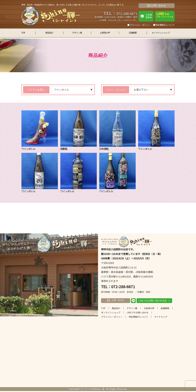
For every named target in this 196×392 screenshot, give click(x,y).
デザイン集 (77, 32)
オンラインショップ (160, 32)
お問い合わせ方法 (164, 14)
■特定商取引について (164, 24)
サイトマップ (160, 318)
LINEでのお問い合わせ (138, 313)
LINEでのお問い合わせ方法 (152, 301)
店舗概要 (133, 32)
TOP (25, 32)
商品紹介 (49, 32)
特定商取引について (138, 318)
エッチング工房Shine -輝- (93, 390)
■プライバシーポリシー (139, 24)
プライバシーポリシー (112, 318)
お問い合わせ (156, 5)
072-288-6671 (124, 13)
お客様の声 (104, 32)
